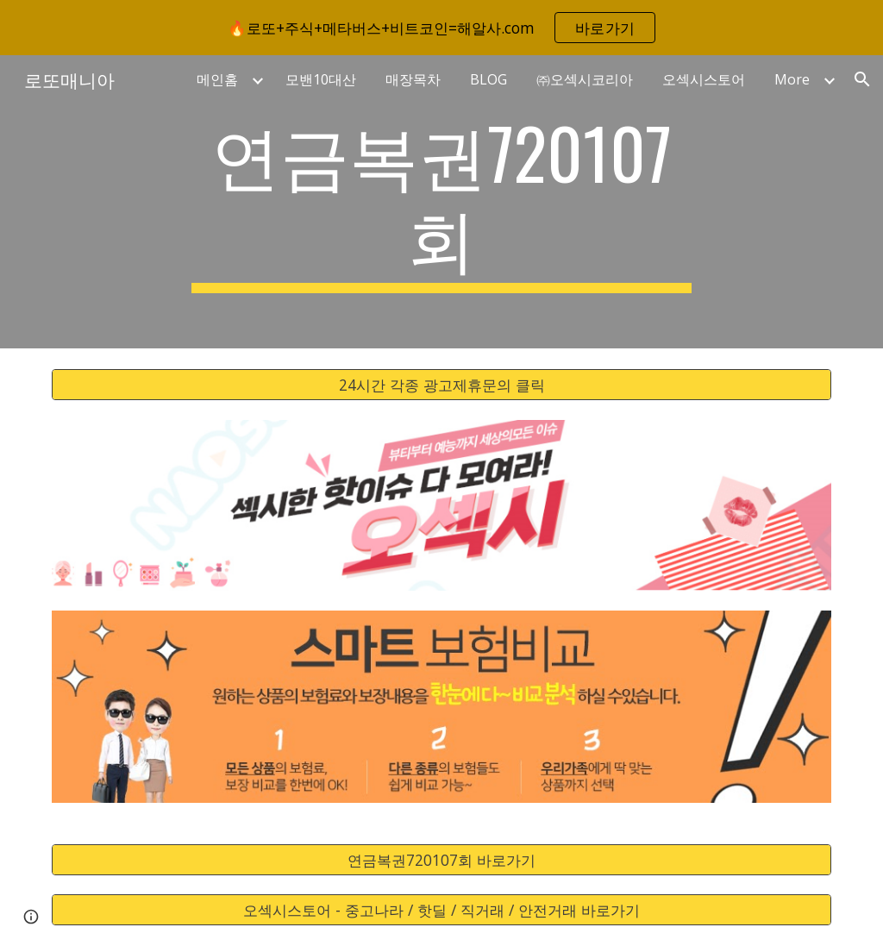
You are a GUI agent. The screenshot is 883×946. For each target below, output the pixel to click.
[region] (441, 27)
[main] (441, 201)
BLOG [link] (488, 79)
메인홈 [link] (217, 79)
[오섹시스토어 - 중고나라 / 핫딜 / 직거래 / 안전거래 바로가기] (442, 910)
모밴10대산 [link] (320, 79)
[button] (862, 79)
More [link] (792, 79)
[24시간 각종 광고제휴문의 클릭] (442, 385)
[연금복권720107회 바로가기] (442, 859)
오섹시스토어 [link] (703, 79)
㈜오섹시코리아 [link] (584, 79)
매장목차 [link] (413, 79)
